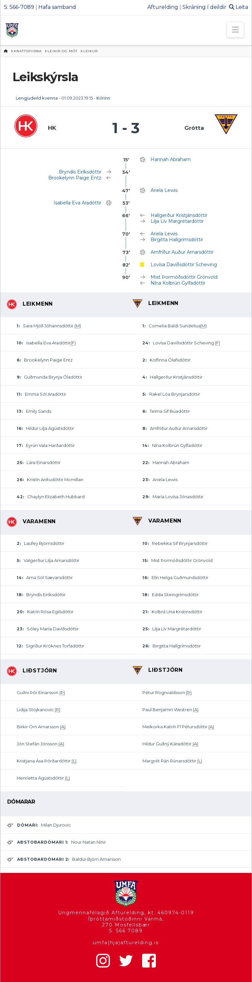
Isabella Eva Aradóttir (77, 203)
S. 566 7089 (126, 931)
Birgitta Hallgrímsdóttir (177, 240)
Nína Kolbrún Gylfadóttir (178, 283)
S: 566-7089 (19, 7)
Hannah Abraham (171, 159)
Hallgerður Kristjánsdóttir (179, 215)
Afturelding (162, 7)
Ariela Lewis (164, 190)
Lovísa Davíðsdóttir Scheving (184, 265)
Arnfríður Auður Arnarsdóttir (182, 252)
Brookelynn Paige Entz (74, 178)
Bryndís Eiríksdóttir (80, 172)
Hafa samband (57, 7)
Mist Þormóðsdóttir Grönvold (184, 277)
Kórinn (103, 98)
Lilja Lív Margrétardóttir (177, 221)
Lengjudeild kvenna (37, 98)
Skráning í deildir (204, 7)
